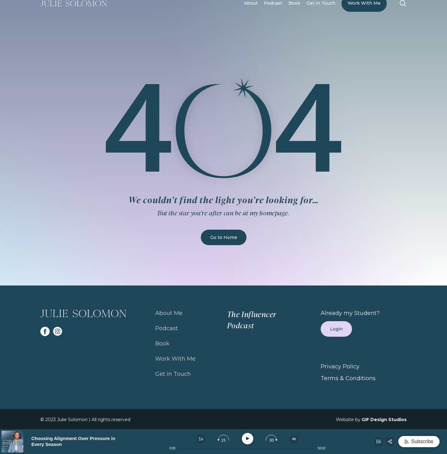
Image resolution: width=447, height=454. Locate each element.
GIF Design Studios (384, 419)
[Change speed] (200, 439)
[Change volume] (294, 438)
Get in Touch (173, 374)
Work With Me (175, 358)
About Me (169, 313)
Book (162, 343)
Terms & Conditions (348, 378)
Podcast (166, 328)
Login (336, 329)
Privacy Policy (340, 366)
